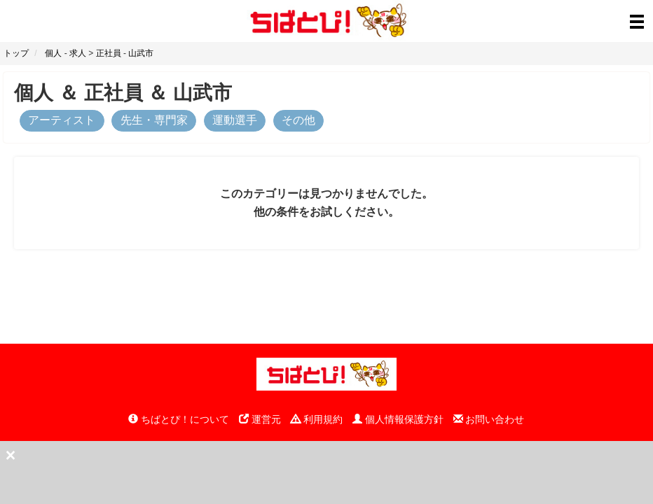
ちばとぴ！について (178, 419)
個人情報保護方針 (398, 419)
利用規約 (317, 419)
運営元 (260, 419)
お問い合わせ (489, 419)
